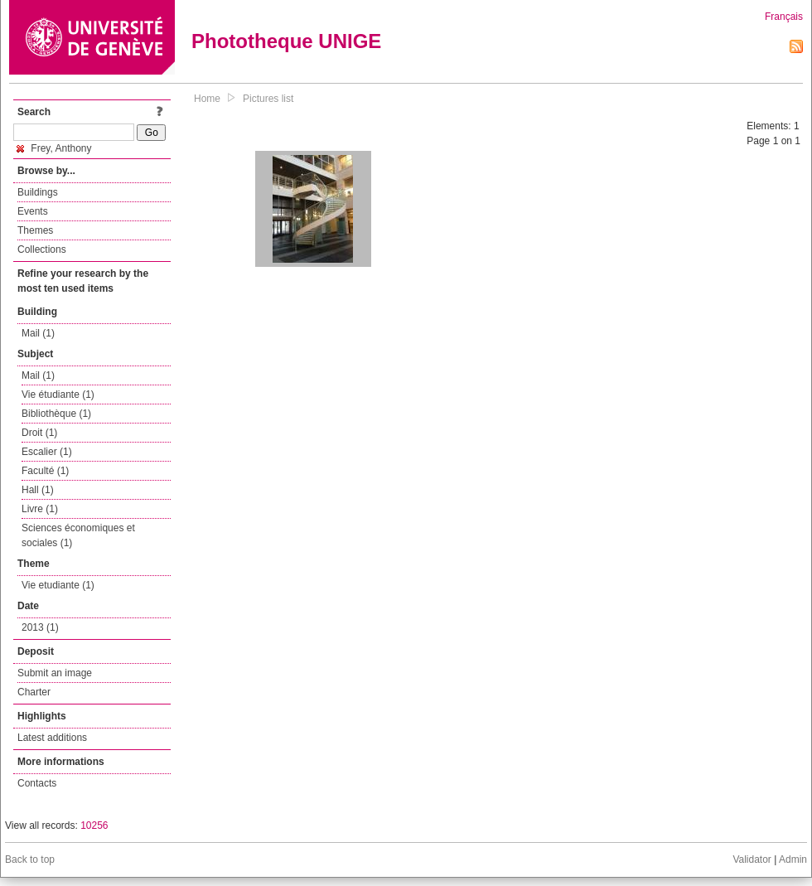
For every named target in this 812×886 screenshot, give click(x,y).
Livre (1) (40, 509)
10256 (94, 825)
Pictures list (268, 98)
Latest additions (52, 737)
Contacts (36, 783)
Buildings (37, 192)
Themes (35, 230)
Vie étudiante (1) (58, 394)
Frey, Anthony (54, 148)
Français (784, 16)
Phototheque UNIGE (286, 41)
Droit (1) (39, 432)
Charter (34, 692)
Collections (41, 249)
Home (207, 98)
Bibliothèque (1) (56, 413)
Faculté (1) (45, 471)
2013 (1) (40, 627)
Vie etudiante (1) (58, 585)
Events (32, 211)
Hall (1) (38, 490)
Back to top (30, 859)
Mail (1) (38, 333)
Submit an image (54, 673)
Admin (793, 859)
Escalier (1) (47, 452)
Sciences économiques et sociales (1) (78, 535)
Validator (751, 859)
